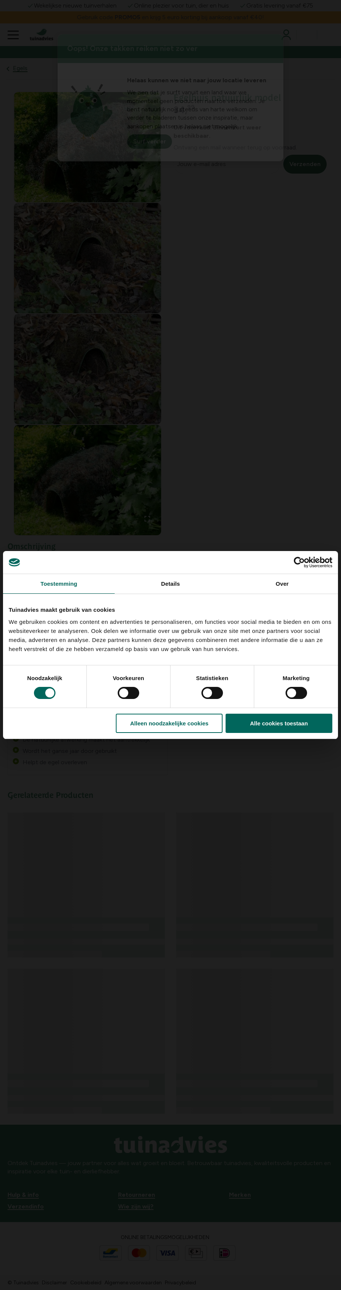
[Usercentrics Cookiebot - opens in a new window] (299, 562)
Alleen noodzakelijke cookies (169, 723)
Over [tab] (282, 583)
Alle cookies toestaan (279, 723)
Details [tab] (170, 583)
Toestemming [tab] (58, 583)
